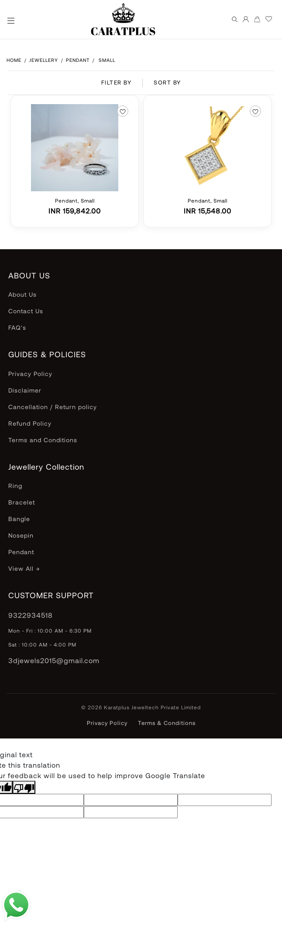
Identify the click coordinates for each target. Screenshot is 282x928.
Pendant (79, 60)
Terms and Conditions (42, 440)
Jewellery (43, 60)
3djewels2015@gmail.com (54, 660)
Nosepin (21, 535)
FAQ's (17, 327)
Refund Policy (30, 423)
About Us (22, 294)
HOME (14, 60)
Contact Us (25, 311)
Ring (15, 485)
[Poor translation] (24, 787)
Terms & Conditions (167, 722)
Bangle (19, 518)
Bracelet (21, 502)
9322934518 (30, 615)
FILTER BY (116, 82)
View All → (24, 568)
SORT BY (167, 82)
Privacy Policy (30, 373)
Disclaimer (24, 390)
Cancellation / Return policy (52, 406)
